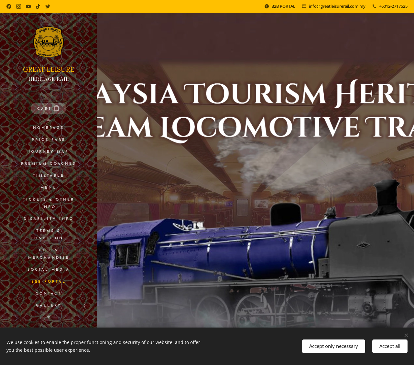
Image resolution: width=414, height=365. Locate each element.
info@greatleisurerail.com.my (337, 6)
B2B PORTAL (283, 6)
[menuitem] (48, 128)
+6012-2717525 (393, 6)
